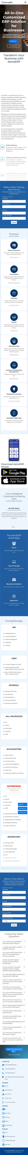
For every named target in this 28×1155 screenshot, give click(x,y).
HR (5, 1109)
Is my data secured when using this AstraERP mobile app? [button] (14, 948)
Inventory (7, 1117)
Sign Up (13, 41)
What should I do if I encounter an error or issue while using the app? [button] (14, 1000)
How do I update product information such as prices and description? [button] (14, 1006)
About (6, 1086)
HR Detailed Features (14, 257)
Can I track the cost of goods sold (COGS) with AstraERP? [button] (14, 1033)
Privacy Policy (8, 1098)
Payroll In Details (14, 330)
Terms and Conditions (10, 1102)
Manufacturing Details (14, 354)
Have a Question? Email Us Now (15, 1050)
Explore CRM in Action (14, 378)
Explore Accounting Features (14, 282)
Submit (14, 222)
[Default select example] (14, 921)
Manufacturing (8, 1125)
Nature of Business (7, 918)
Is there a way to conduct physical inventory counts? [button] (14, 1028)
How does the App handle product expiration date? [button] (14, 1011)
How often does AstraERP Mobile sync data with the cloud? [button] (14, 1017)
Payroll (6, 1121)
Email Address (6, 204)
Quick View (7, 1144)
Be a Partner (13, 46)
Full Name (5, 198)
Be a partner (8, 1094)
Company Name (6, 913)
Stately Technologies (17, 1152)
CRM (6, 1132)
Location (4, 210)
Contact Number (7, 215)
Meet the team (8, 1090)
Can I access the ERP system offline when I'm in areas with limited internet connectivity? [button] (14, 954)
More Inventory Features (14, 305)
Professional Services (10, 1136)
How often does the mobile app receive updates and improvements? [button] (14, 988)
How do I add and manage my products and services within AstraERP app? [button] (14, 961)
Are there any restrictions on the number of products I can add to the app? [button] (14, 1040)
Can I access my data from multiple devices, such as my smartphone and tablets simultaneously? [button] (14, 994)
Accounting (7, 1113)
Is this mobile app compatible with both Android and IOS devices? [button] (14, 942)
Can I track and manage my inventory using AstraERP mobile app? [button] (14, 975)
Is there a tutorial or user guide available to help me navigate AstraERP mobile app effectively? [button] (14, 969)
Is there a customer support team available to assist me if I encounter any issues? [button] (14, 981)
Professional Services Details (14, 401)
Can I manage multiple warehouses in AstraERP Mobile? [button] (14, 1022)
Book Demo (22, 808)
